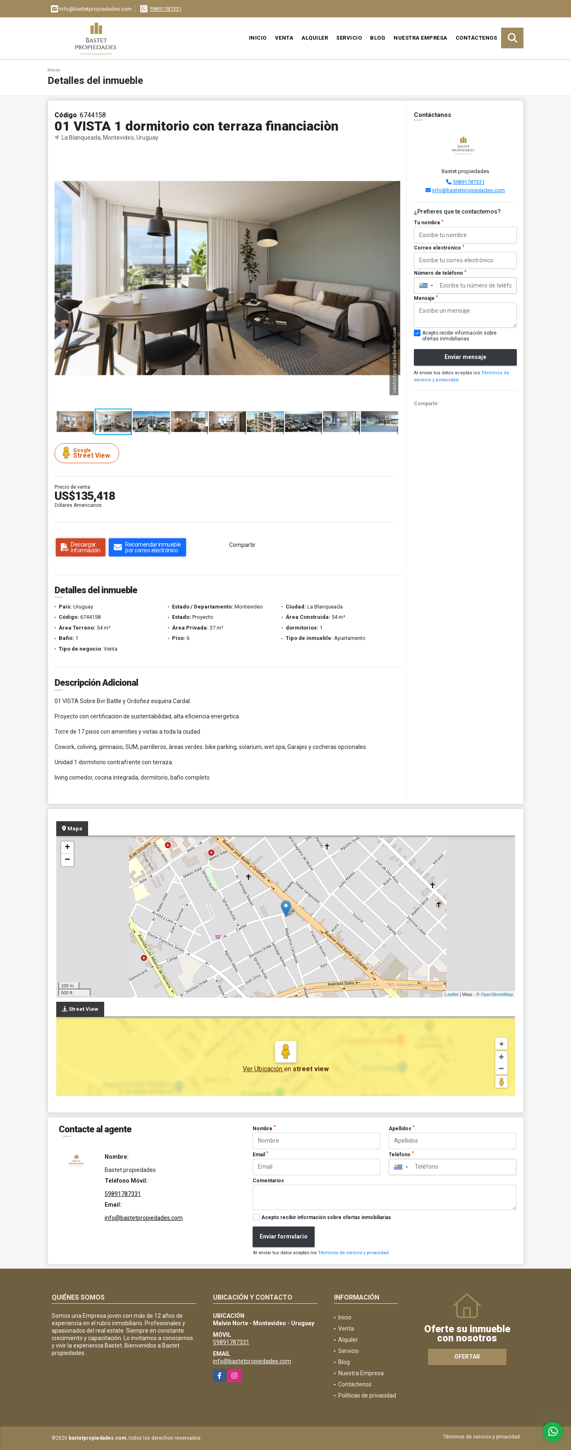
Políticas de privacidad (367, 1395)
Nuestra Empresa (420, 38)
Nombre (264, 1128)
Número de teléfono (440, 273)
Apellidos (402, 1128)
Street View (88, 453)
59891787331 (166, 9)
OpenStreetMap (497, 994)
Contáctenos (476, 38)
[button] (392, 156)
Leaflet (452, 994)
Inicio (258, 38)
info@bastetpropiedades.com (468, 190)
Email (260, 1154)
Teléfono (401, 1154)
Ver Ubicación (263, 1069)
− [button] (67, 860)
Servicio (349, 38)
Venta (284, 38)
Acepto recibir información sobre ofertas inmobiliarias (326, 1217)
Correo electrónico (439, 248)
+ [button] (67, 847)
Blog (377, 38)
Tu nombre (429, 222)
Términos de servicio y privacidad (353, 1252)
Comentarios (268, 1181)
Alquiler (314, 38)
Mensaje (426, 298)
